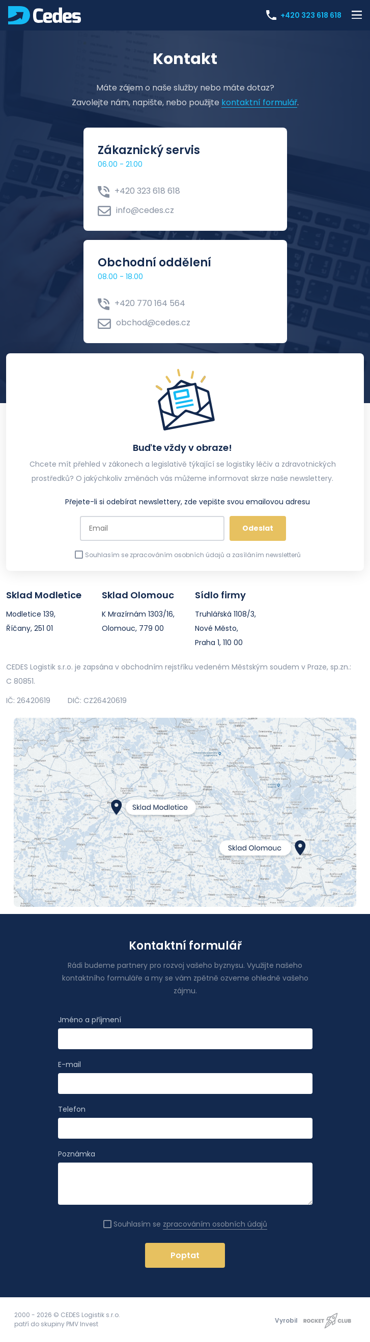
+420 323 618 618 (305, 15)
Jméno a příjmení (89, 1020)
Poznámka (76, 1154)
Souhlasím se (185, 1224)
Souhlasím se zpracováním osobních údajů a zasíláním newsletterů (188, 555)
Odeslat (257, 528)
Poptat (185, 1255)
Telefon (72, 1109)
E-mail (69, 1064)
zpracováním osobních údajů (215, 1224)
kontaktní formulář (259, 103)
